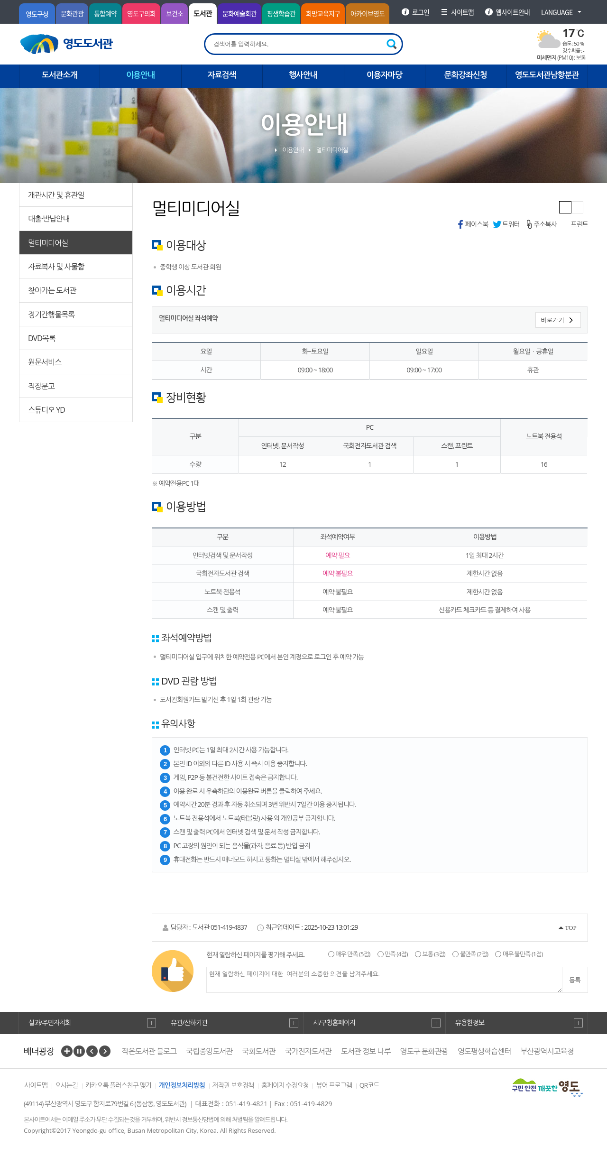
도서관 (202, 13)
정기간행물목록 (51, 314)
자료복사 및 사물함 (56, 266)
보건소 (174, 13)
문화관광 (72, 13)
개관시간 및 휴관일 (56, 195)
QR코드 (369, 1085)
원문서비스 (44, 362)
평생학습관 (281, 13)
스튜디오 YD (46, 410)
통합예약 (105, 13)
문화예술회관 (239, 13)
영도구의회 (141, 13)
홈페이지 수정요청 (285, 1085)
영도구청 (37, 14)
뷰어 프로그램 (334, 1085)
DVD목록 (41, 338)
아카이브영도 (367, 13)
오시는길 (66, 1085)
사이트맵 (35, 1085)
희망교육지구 (323, 13)
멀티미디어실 (48, 243)
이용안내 (293, 150)
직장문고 (41, 386)
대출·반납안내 (48, 218)
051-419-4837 (229, 927)
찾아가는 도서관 (52, 290)
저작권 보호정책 (233, 1085)
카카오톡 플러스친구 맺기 (118, 1085)
